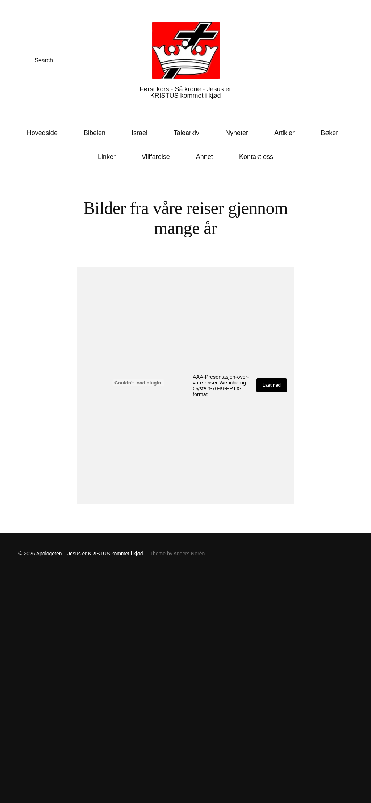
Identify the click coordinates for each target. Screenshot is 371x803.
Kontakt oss (256, 156)
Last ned (272, 385)
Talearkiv (186, 132)
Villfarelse (156, 156)
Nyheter (236, 132)
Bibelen (94, 132)
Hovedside (42, 132)
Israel (139, 132)
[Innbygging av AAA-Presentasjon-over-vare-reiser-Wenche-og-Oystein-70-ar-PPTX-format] (138, 382)
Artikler (284, 132)
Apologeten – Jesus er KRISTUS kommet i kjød (89, 553)
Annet (204, 156)
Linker (107, 156)
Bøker (329, 132)
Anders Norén (189, 553)
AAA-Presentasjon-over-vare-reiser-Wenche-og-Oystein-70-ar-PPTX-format (221, 385)
